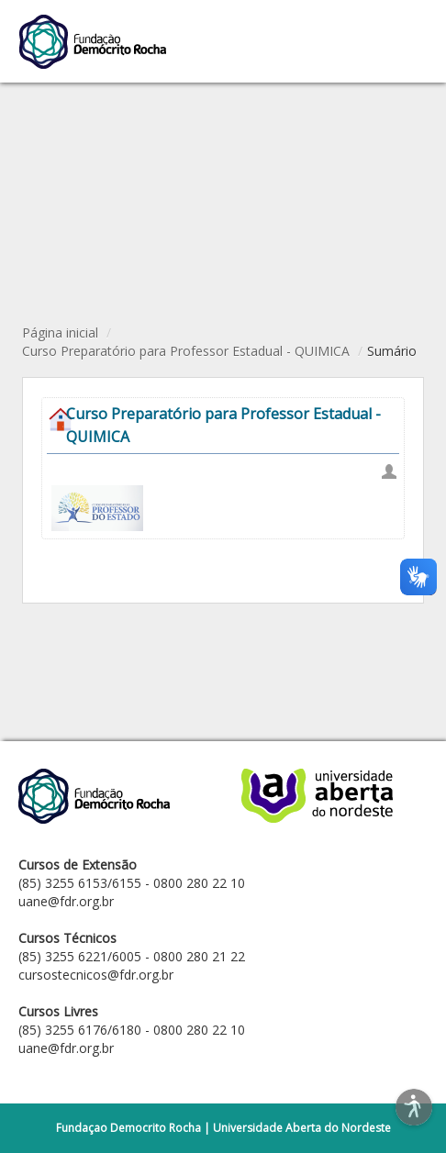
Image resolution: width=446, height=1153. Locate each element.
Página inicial (60, 332)
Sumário (392, 351)
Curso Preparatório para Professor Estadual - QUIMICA (186, 351)
